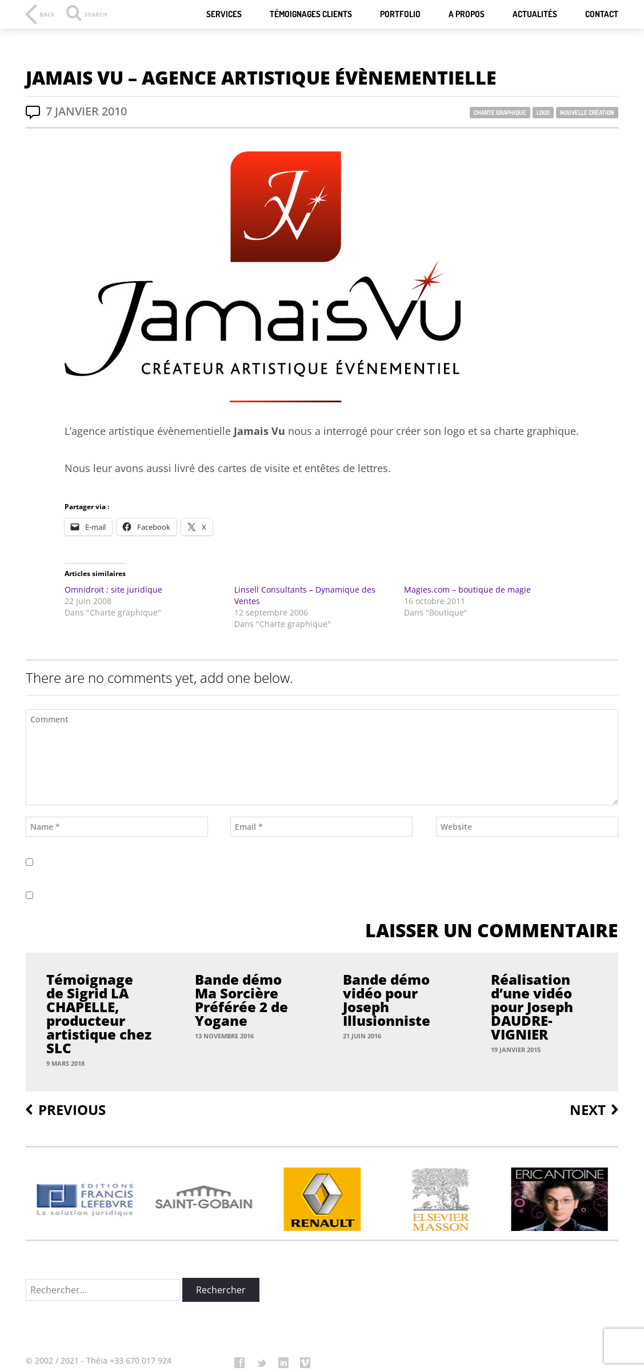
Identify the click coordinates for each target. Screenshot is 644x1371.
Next (588, 1110)
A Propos (467, 14)
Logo (543, 113)
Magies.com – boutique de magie (467, 589)
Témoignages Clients (311, 14)
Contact (601, 14)
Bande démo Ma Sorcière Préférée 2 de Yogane (241, 1000)
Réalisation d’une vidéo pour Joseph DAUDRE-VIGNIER (532, 1007)
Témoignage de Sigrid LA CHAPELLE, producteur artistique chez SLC (98, 1014)
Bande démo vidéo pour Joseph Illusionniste (386, 1000)
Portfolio (400, 14)
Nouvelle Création (587, 113)
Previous (72, 1110)
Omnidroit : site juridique (113, 589)
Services (224, 14)
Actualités (535, 14)
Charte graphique (500, 113)
